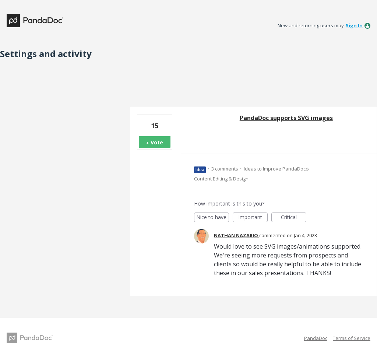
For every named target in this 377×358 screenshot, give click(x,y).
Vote (157, 142)
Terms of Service (351, 338)
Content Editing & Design (221, 178)
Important (253, 218)
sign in (354, 25)
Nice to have (212, 218)
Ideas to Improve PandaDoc (275, 168)
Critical (293, 218)
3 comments (224, 168)
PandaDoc (315, 338)
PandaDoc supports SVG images (286, 118)
